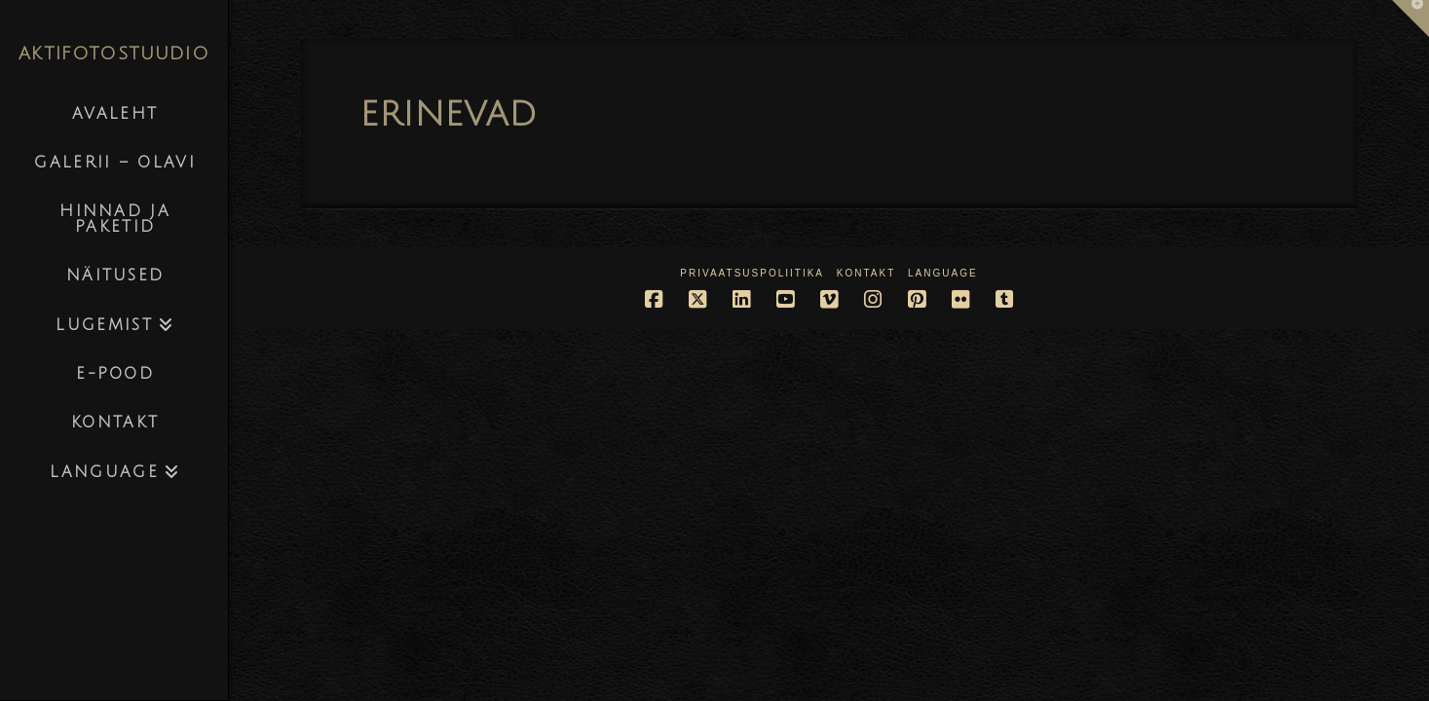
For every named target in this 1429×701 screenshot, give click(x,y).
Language (943, 273)
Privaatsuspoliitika (752, 273)
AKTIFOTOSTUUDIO (114, 53)
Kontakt (866, 273)
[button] (1410, 18)
